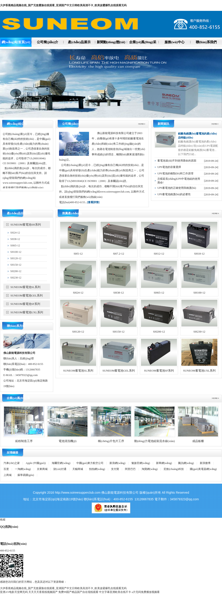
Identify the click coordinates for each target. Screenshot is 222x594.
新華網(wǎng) (164, 463)
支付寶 (115, 469)
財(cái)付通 (60, 469)
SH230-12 (15, 277)
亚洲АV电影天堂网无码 (14, 592)
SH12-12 (159, 253)
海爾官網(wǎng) (61, 463)
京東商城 (42, 469)
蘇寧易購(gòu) (26, 475)
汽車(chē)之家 (12, 463)
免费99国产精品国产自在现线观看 (78, 592)
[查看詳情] (93, 202)
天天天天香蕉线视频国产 (43, 592)
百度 (6, 469)
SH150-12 (15, 264)
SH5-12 (78, 253)
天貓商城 (77, 469)
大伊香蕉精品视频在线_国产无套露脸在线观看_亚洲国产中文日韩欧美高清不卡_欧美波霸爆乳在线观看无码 (63, 5)
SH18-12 (199, 253)
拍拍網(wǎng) (97, 469)
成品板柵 (198, 441)
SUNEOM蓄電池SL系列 (25, 287)
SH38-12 (15, 239)
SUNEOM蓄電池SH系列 (25, 224)
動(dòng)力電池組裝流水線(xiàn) (154, 441)
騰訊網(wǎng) (186, 463)
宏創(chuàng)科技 (174, 469)
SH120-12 (15, 258)
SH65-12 (15, 245)
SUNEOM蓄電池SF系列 (25, 304)
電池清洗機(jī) (68, 441)
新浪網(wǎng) (117, 463)
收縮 (2, 519)
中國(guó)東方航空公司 (89, 463)
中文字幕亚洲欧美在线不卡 (115, 592)
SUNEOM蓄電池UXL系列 (26, 312)
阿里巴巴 (130, 469)
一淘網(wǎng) (23, 469)
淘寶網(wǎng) (150, 469)
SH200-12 (15, 271)
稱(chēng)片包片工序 (111, 441)
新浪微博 (205, 463)
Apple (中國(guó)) (36, 463)
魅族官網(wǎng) (140, 463)
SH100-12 (15, 251)
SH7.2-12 (118, 253)
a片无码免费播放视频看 (145, 592)
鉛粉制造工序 (24, 441)
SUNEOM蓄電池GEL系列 (26, 295)
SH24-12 (15, 232)
